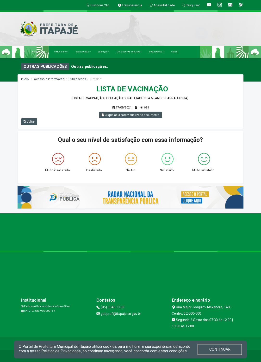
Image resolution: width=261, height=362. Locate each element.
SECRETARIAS (83, 52)
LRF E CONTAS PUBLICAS (129, 52)
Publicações (77, 79)
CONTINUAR (219, 349)
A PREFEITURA (39, 52)
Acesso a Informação (49, 79)
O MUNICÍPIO (61, 52)
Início (25, 79)
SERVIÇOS (103, 52)
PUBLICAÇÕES (156, 52)
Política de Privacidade (61, 351)
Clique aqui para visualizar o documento (130, 115)
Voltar (29, 121)
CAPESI (175, 52)
